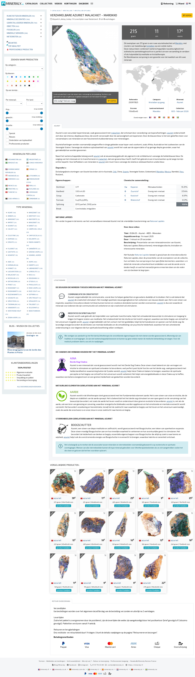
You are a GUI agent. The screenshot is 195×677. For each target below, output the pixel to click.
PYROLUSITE (34, 285)
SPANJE (33, 169)
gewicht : (9, 117)
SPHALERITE (34, 301)
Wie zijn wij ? (87, 661)
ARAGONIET (34, 222)
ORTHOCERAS (14, 281)
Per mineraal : (11, 100)
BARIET (33, 226)
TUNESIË (12, 192)
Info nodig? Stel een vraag (64, 101)
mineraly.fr (44, 669)
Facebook (71, 665)
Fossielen (13, 29)
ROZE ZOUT (34, 291)
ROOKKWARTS (14, 291)
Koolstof (134, 195)
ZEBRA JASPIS (14, 317)
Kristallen (67, 10)
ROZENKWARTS (15, 294)
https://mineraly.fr (135, 665)
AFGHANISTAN (14, 159)
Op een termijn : (12, 90)
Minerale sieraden (17, 33)
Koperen (134, 187)
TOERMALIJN (14, 304)
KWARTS (34, 265)
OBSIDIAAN (34, 278)
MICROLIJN (13, 278)
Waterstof (135, 200)
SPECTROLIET (35, 298)
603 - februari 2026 (179, 111)
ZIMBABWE (34, 198)
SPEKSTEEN (13, 301)
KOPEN (187, 15)
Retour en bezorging (101, 661)
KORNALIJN (13, 265)
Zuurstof (135, 191)
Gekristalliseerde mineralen (22, 23)
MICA (32, 275)
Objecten (13, 26)
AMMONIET (13, 219)
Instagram (83, 665)
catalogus (56, 10)
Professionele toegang (120, 661)
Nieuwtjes (12, 43)
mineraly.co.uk (59, 669)
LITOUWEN (34, 176)
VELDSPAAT (34, 307)
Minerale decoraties (18, 19)
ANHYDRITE (34, 219)
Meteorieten (14, 36)
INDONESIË (13, 176)
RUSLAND (34, 189)
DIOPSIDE (12, 239)
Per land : (30, 100)
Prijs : (8, 109)
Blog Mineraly (58, 665)
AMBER (12, 216)
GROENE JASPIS (36, 252)
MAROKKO (13, 179)
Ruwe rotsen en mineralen (21, 16)
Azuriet (180, 102)
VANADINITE (13, 307)
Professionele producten (20, 49)
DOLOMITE (34, 239)
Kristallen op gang (82, 10)
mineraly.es (108, 669)
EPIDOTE (12, 242)
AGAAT (12, 212)
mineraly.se (151, 669)
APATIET (12, 222)
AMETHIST (34, 216)
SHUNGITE (13, 298)
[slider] (7, 113)
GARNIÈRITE (34, 248)
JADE (11, 262)
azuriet (56, 498)
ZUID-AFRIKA (13, 198)
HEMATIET (13, 255)
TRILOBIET (34, 304)
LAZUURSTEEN (14, 271)
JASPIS (33, 262)
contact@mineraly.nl (116, 665)
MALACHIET (13, 275)
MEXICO (12, 185)
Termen (42, 661)
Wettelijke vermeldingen (55, 661)
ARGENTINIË (35, 159)
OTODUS (33, 281)
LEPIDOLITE (34, 271)
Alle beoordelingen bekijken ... (30, 387)
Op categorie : (11, 65)
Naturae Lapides (157, 221)
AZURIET (12, 226)
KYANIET (12, 268)
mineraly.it (93, 669)
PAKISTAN (13, 189)
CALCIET (12, 229)
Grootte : (9, 125)
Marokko (156, 111)
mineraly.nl (122, 669)
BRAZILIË (13, 163)
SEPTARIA (33, 294)
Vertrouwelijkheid (73, 661)
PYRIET (12, 285)
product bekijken (63, 506)
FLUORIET (12, 248)
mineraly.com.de (77, 669)
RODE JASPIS (35, 288)
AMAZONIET (34, 212)
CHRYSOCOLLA (35, 235)
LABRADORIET (35, 268)
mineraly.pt (137, 669)
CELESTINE (13, 235)
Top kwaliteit (14, 46)
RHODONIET (13, 288)
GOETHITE (13, 252)
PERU (32, 185)
